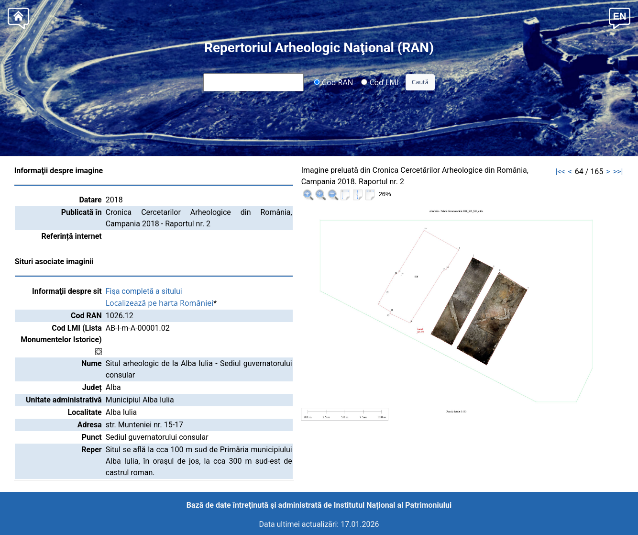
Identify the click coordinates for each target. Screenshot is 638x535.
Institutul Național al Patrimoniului (392, 505)
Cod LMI (379, 82)
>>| (618, 171)
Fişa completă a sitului (144, 291)
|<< (560, 171)
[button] (619, 17)
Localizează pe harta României (160, 303)
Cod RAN (333, 82)
